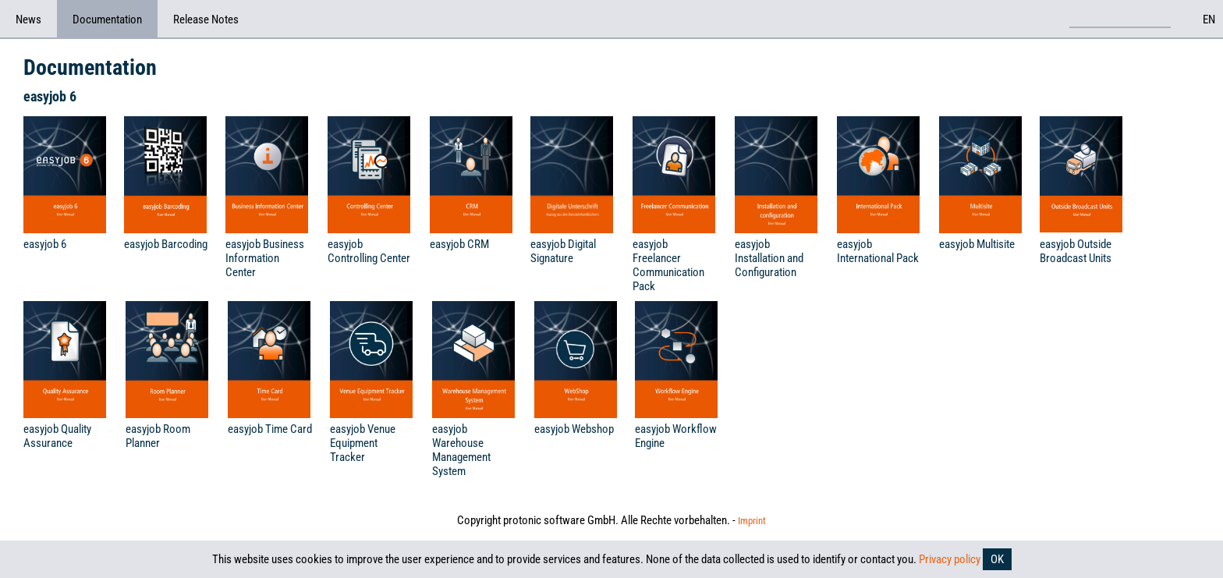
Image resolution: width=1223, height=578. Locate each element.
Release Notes (206, 19)
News (28, 19)
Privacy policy (949, 559)
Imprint (752, 521)
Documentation (107, 19)
